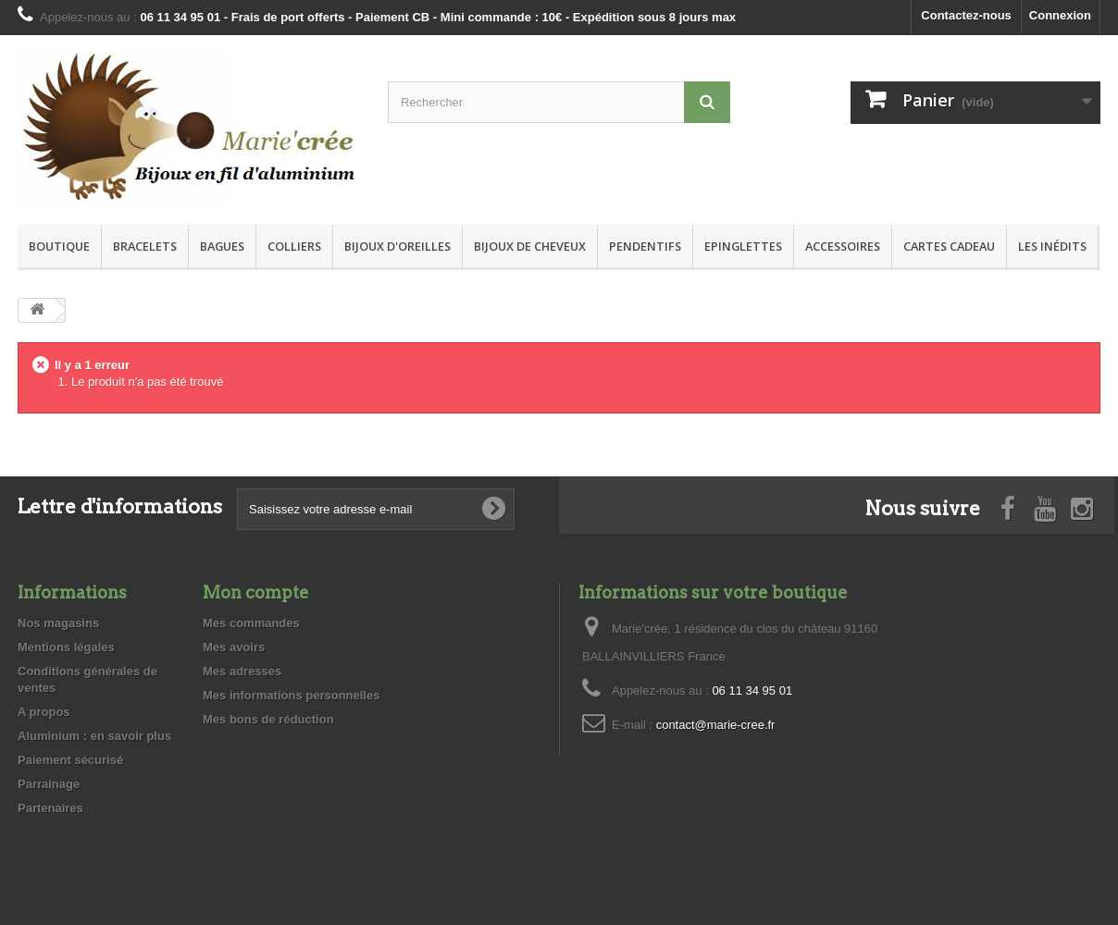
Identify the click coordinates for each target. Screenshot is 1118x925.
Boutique (59, 246)
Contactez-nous (966, 15)
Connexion (1060, 15)
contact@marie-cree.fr (716, 725)
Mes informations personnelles (291, 695)
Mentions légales (66, 647)
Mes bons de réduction (268, 719)
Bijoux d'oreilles (397, 246)
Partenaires (50, 808)
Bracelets (145, 246)
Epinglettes (743, 246)
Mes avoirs (234, 647)
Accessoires (842, 246)
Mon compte (256, 592)
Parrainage (49, 784)
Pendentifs (645, 246)
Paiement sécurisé (70, 760)
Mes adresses (242, 671)
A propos (44, 712)
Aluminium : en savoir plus (94, 736)
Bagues (222, 246)
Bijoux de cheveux (530, 246)
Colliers (294, 246)
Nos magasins (58, 623)
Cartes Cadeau (949, 246)
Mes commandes (251, 623)
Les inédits (1052, 246)
